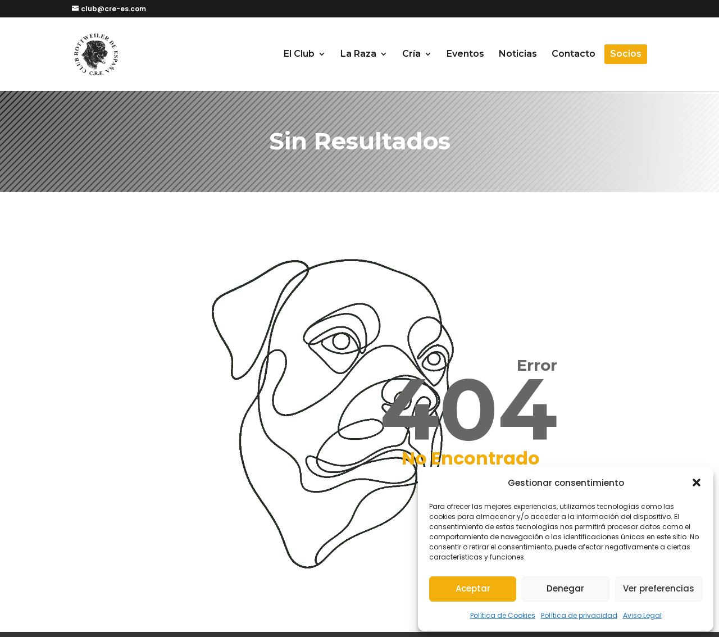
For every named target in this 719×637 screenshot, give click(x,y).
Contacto (573, 54)
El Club (299, 54)
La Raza (358, 54)
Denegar (565, 588)
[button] (696, 482)
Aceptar (473, 588)
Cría (411, 54)
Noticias (518, 54)
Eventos (465, 54)
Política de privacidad (579, 615)
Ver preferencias (658, 588)
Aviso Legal (642, 615)
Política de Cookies (502, 615)
